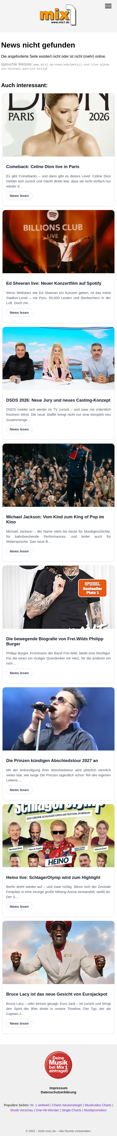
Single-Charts (71, 1110)
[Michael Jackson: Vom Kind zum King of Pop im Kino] (58, 475)
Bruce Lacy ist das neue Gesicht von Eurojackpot (56, 994)
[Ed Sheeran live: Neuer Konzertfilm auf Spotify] (58, 241)
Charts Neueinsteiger (67, 1105)
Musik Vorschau (21, 1110)
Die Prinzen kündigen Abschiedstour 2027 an (52, 760)
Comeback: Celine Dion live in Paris (42, 166)
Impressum (58, 1088)
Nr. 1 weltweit (39, 1105)
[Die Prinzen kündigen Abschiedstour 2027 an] (58, 718)
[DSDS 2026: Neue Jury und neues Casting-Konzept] (58, 358)
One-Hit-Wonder (47, 1110)
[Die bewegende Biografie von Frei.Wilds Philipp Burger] (58, 597)
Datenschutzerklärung (58, 1092)
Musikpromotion (95, 1110)
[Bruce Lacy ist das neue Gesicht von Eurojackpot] (58, 952)
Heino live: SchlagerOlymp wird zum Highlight (53, 877)
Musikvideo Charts (98, 1105)
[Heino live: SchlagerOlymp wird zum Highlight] (58, 835)
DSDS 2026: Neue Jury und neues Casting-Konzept (58, 400)
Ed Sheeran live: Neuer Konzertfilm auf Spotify (53, 283)
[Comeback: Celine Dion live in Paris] (58, 125)
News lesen (19, 196)
